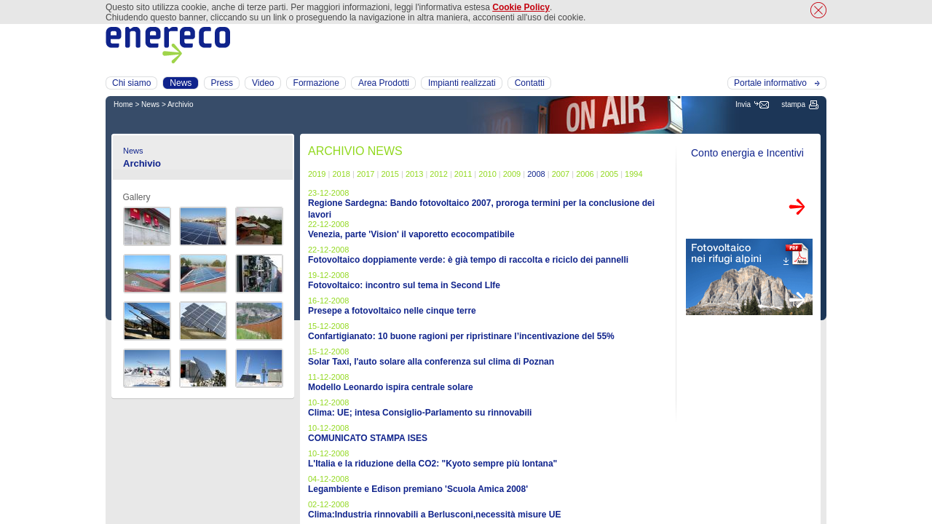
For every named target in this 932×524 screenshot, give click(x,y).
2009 (512, 174)
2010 (487, 174)
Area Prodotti (383, 83)
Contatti (530, 83)
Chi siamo (131, 83)
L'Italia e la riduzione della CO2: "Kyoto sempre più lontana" (432, 463)
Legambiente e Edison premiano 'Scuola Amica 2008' (418, 489)
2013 (414, 174)
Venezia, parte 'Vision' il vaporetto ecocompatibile (411, 234)
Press (221, 83)
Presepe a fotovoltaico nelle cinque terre (392, 311)
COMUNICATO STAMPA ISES (367, 438)
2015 (389, 174)
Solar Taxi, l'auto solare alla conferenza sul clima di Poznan (431, 362)
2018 (341, 174)
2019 (316, 174)
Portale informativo (770, 83)
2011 (463, 174)
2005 (609, 174)
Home (123, 104)
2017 (365, 174)
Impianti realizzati (462, 83)
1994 (633, 174)
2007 (560, 174)
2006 (584, 174)
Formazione (316, 83)
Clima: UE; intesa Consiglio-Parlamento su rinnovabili (420, 413)
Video (263, 83)
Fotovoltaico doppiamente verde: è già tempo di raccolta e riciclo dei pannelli (468, 260)
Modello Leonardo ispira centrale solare (390, 387)
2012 (438, 174)
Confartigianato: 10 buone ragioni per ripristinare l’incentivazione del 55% (461, 336)
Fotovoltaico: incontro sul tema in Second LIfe (404, 285)
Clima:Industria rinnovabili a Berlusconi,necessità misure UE (434, 514)
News (150, 104)
